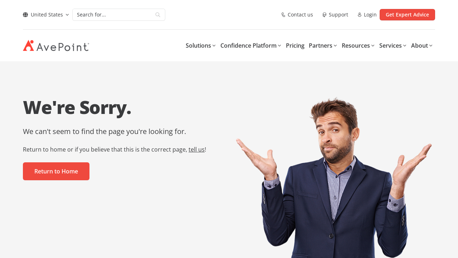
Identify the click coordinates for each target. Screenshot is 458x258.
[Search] (112, 14)
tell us (197, 149)
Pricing (295, 45)
